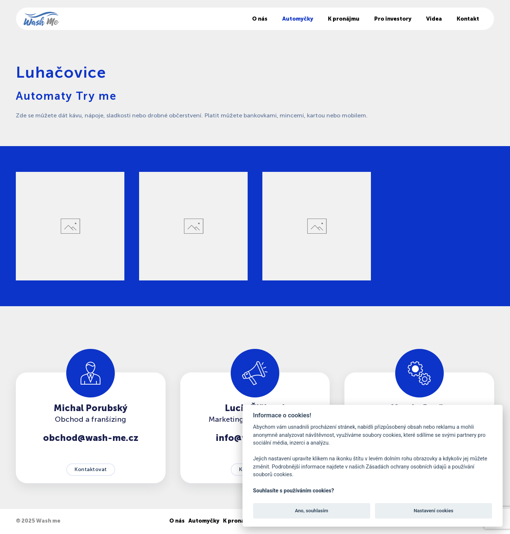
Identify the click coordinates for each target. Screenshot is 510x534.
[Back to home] (41, 18)
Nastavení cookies (433, 510)
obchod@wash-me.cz (90, 437)
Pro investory (392, 18)
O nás (260, 18)
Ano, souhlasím (311, 510)
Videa (434, 18)
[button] (70, 226)
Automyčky (297, 18)
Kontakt (468, 18)
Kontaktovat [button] (90, 469)
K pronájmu (344, 18)
